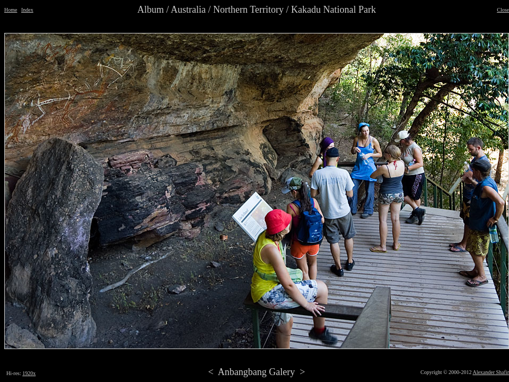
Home (10, 10)
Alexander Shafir (490, 372)
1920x (29, 373)
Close (503, 10)
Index (27, 10)
